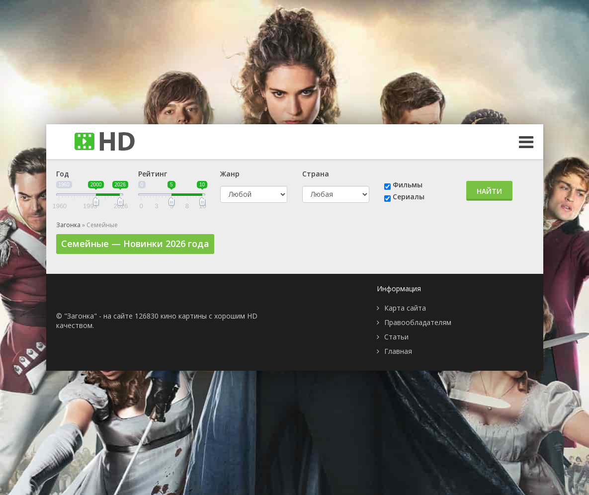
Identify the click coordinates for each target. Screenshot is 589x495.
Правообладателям (417, 322)
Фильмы (407, 184)
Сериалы (408, 196)
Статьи (396, 336)
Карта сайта (405, 308)
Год (62, 173)
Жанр (230, 173)
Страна (315, 173)
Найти (489, 191)
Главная (398, 351)
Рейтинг (152, 173)
